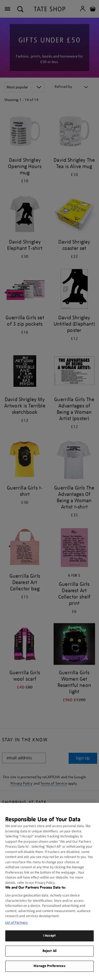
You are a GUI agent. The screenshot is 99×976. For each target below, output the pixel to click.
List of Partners (16, 922)
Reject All (49, 951)
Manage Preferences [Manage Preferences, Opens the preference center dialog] (49, 966)
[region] (49, 889)
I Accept (49, 935)
